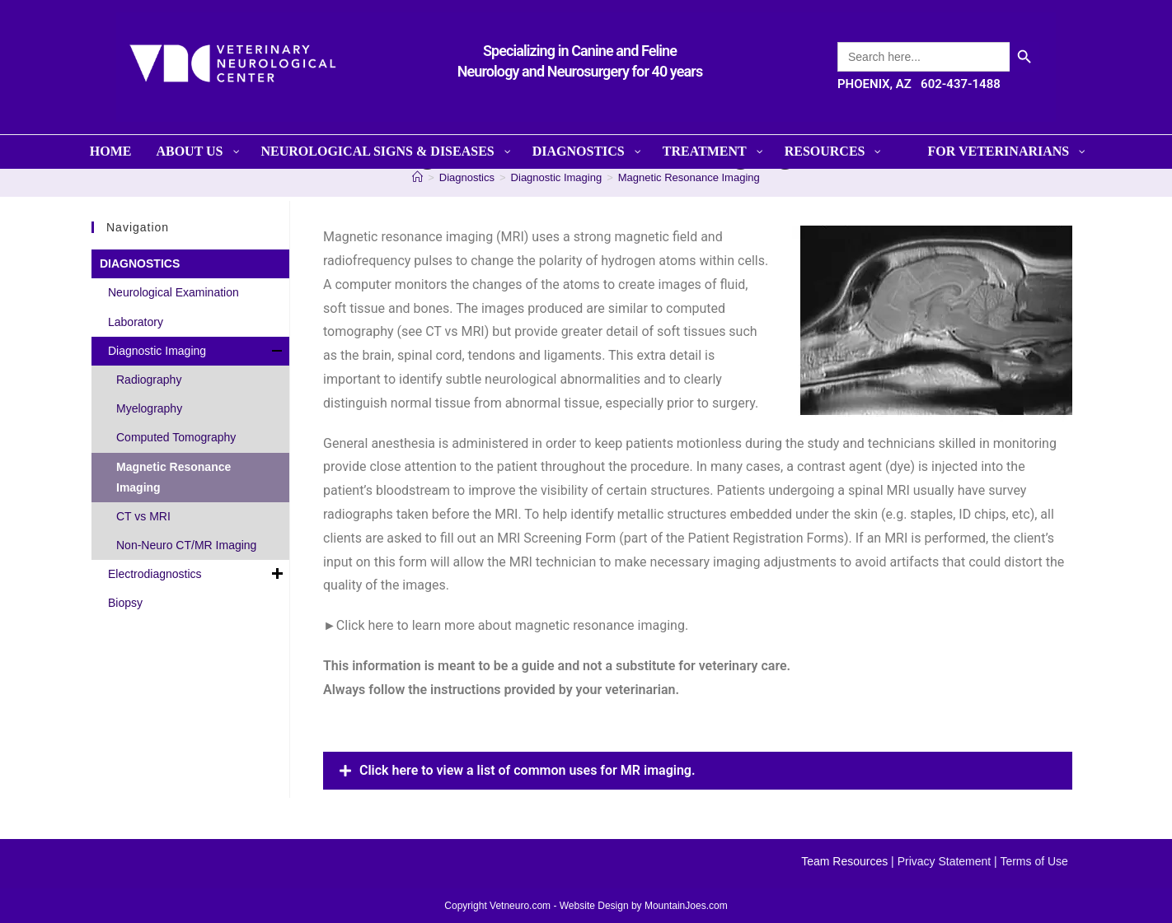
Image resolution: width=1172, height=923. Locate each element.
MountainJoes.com (686, 905)
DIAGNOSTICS (140, 263)
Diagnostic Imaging (196, 351)
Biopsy (125, 602)
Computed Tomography (176, 437)
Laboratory (135, 322)
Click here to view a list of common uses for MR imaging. (527, 770)
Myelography (149, 408)
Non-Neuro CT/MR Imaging (186, 545)
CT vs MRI (143, 516)
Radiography (148, 379)
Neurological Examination (173, 292)
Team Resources (844, 861)
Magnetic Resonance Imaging (689, 177)
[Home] (417, 177)
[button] (697, 771)
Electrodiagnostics (196, 574)
